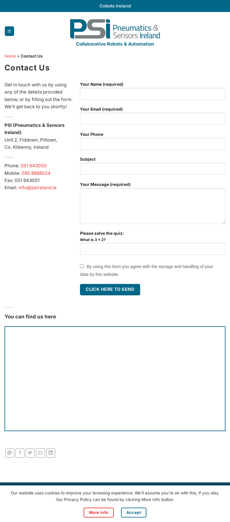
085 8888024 (36, 173)
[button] (9, 31)
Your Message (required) (153, 205)
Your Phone (153, 143)
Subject (153, 168)
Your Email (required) (153, 118)
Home (10, 56)
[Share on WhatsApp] (9, 453)
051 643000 (34, 166)
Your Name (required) (153, 93)
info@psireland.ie (38, 187)
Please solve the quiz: (153, 246)
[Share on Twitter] (30, 453)
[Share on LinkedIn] (50, 453)
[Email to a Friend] (40, 453)
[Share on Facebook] (20, 453)
